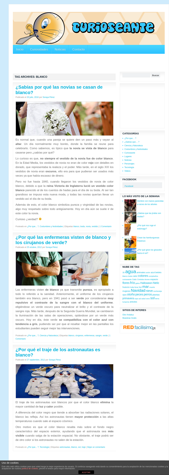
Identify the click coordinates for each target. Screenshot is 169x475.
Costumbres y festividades (51, 226)
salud (143, 299)
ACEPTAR (86, 472)
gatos (137, 283)
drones (147, 279)
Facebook (129, 179)
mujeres (126, 291)
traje (83, 447)
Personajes (129, 164)
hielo (156, 283)
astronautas (65, 447)
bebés (158, 272)
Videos (127, 171)
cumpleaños (153, 276)
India (132, 287)
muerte (152, 287)
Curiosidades (39, 49)
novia (88, 226)
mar (145, 286)
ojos (124, 294)
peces (139, 294)
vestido (95, 226)
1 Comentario (105, 226)
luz (140, 287)
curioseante (127, 279)
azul (153, 272)
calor (135, 276)
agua (130, 271)
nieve (149, 290)
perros (148, 294)
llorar (136, 287)
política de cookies (30, 468)
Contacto (78, 49)
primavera (128, 298)
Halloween (146, 283)
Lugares (128, 156)
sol (79, 447)
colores (143, 275)
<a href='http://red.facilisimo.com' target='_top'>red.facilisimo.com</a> (139, 328)
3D (123, 272)
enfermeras (89, 335)
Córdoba (140, 279)
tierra (157, 299)
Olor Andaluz (128, 315)
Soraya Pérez (49, 97)
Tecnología (44, 447)
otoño (131, 294)
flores (126, 283)
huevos (126, 287)
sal (139, 299)
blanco (76, 226)
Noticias (60, 49)
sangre (99, 335)
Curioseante (129, 153)
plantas (156, 294)
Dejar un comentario (96, 447)
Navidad (138, 290)
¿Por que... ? (33, 226)
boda (82, 226)
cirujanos (79, 335)
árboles (133, 302)
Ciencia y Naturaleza (49, 335)
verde (105, 335)
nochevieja (157, 291)
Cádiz (134, 279)
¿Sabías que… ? (131, 142)
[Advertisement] (73, 9)
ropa (136, 299)
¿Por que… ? (130, 138)
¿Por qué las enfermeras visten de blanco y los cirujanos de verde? (63, 240)
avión (148, 272)
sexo (148, 299)
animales (141, 272)
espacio (154, 279)
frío (132, 283)
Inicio (19, 49)
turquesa (125, 302)
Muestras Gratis (129, 318)
